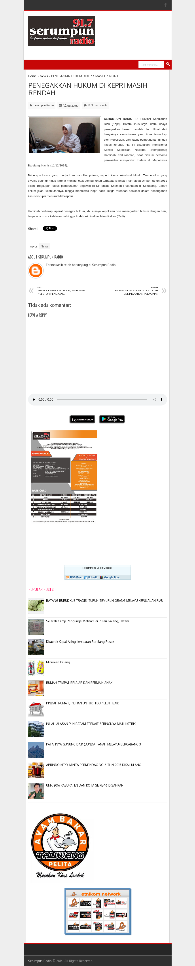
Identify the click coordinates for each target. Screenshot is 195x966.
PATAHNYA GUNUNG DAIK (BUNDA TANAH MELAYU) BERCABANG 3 (93, 744)
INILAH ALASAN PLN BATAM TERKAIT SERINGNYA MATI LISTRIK (91, 724)
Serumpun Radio (40, 961)
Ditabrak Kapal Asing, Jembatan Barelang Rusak (80, 641)
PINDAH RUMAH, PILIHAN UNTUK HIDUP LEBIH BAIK (82, 703)
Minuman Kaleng (58, 662)
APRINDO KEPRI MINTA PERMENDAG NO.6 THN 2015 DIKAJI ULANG (93, 765)
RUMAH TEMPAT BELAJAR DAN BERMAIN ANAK (79, 683)
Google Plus (112, 577)
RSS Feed (76, 577)
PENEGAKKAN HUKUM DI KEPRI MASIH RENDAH (87, 88)
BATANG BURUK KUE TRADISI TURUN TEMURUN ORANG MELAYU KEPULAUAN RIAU (104, 600)
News (45, 246)
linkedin (93, 577)
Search (168, 64)
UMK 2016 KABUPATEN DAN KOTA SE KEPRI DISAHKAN (84, 785)
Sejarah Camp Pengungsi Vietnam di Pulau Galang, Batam (87, 621)
